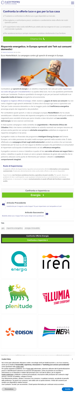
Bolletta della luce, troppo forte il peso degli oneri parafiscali (23, 216)
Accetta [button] (67, 389)
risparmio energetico (15, 228)
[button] (72, 359)
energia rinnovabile (32, 228)
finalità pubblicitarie (8, 374)
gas (3, 228)
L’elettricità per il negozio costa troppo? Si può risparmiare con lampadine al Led (34, 206)
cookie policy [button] (20, 366)
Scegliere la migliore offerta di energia (16, 101)
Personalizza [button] (9, 389)
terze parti (30, 368)
